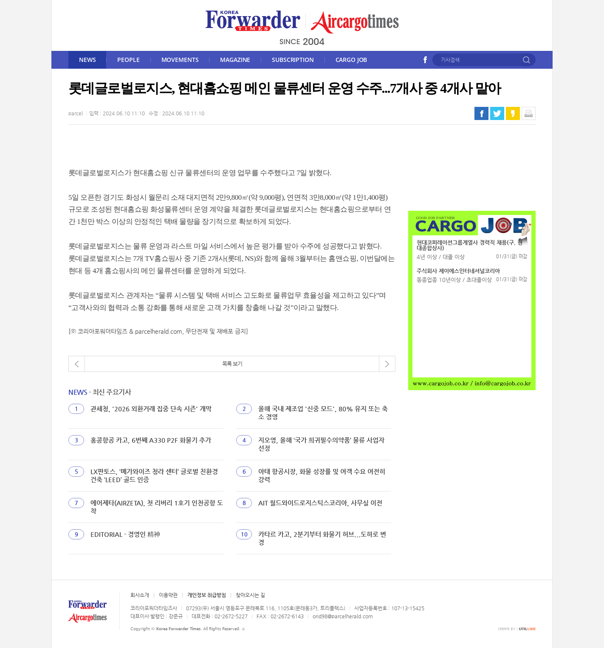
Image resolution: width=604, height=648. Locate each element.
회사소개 (139, 595)
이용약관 (168, 595)
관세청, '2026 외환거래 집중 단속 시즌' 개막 (151, 408)
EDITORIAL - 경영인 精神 (125, 534)
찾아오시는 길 (250, 595)
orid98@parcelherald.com (343, 616)
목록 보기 (232, 363)
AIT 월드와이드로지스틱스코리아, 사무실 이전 (320, 502)
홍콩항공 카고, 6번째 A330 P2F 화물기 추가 (150, 440)
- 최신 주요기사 (99, 392)
